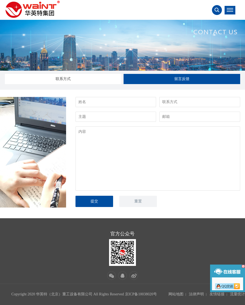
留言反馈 (181, 79)
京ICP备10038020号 (141, 294)
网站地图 (175, 294)
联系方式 (63, 79)
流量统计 (237, 294)
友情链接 (217, 294)
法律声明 (196, 294)
